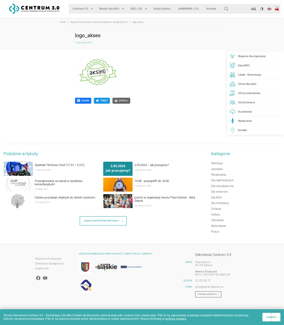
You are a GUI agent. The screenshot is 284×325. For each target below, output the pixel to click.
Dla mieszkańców (222, 186)
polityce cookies (175, 318)
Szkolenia (217, 220)
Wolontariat (218, 226)
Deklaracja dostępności (49, 263)
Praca (215, 231)
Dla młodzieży (220, 203)
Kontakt (211, 9)
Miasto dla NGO (109, 9)
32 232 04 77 (202, 280)
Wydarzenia (218, 174)
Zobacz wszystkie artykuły (103, 220)
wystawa (217, 169)
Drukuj (121, 100)
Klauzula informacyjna (48, 258)
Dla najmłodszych (222, 180)
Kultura (215, 214)
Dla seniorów (219, 191)
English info (42, 268)
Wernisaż (217, 163)
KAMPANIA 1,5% (188, 9)
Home (62, 22)
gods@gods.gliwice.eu (209, 286)
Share (83, 100)
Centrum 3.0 (80, 9)
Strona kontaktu (208, 294)
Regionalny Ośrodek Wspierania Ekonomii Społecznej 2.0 (99, 22)
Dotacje (216, 208)
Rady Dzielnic (162, 9)
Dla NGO (216, 197)
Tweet (102, 100)
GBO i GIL (136, 9)
